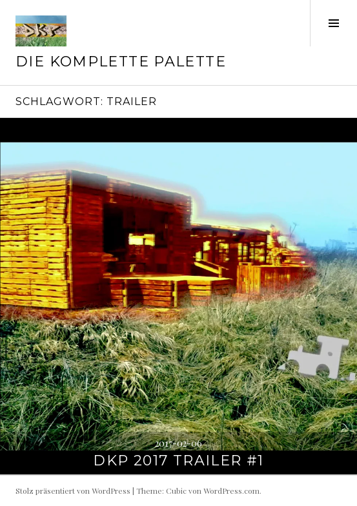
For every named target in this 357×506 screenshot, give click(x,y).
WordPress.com (231, 490)
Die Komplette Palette (120, 61)
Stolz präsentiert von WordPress (72, 490)
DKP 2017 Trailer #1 (178, 460)
